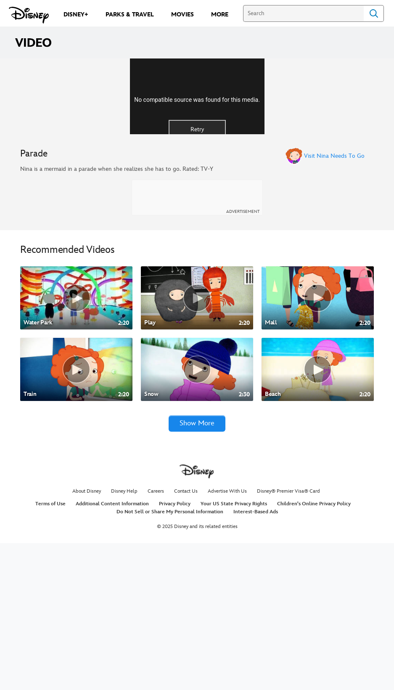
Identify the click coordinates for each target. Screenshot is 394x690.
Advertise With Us (227, 638)
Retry (197, 201)
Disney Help (124, 638)
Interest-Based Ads (255, 659)
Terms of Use (50, 650)
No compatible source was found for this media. (197, 172)
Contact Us (186, 638)
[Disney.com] (29, 15)
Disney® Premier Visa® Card (288, 638)
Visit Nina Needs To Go (334, 302)
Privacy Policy (174, 650)
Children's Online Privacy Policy (314, 650)
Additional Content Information (112, 650)
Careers (156, 638)
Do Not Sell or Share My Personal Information (169, 659)
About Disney (86, 638)
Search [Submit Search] (374, 13)
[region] (197, 169)
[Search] (303, 13)
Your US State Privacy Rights (234, 650)
